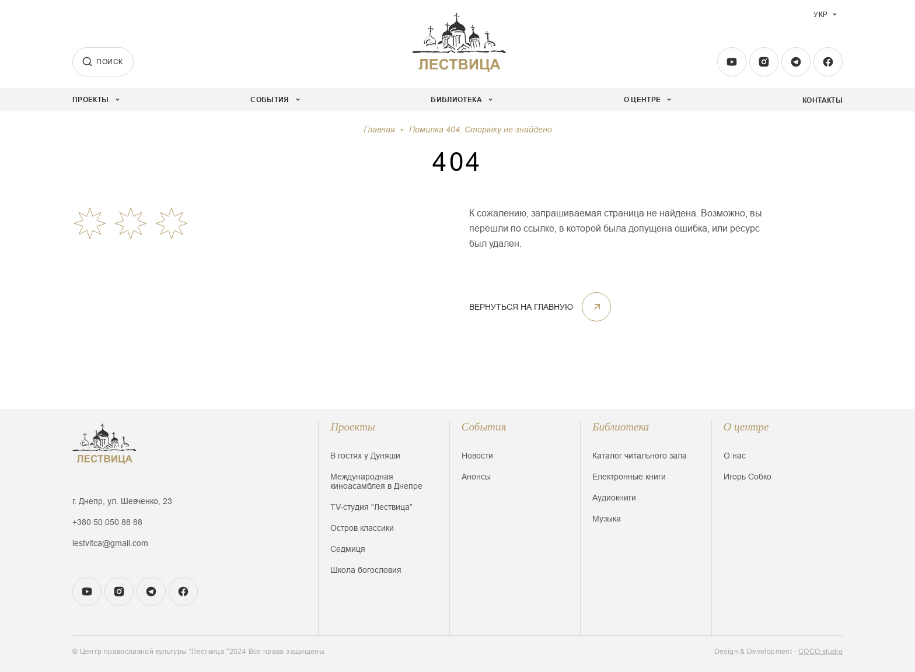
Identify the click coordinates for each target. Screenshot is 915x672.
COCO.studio (820, 652)
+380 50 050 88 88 (107, 522)
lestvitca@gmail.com (110, 543)
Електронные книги (629, 476)
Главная (379, 129)
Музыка (606, 518)
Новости (477, 455)
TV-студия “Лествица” (371, 507)
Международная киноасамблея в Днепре (376, 481)
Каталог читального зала (639, 455)
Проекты (352, 427)
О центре (746, 427)
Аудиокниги (614, 497)
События (484, 427)
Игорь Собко (747, 476)
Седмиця (347, 549)
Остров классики (362, 528)
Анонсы (476, 476)
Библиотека (620, 427)
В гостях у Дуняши (365, 455)
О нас (735, 455)
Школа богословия (365, 570)
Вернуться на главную (540, 306)
